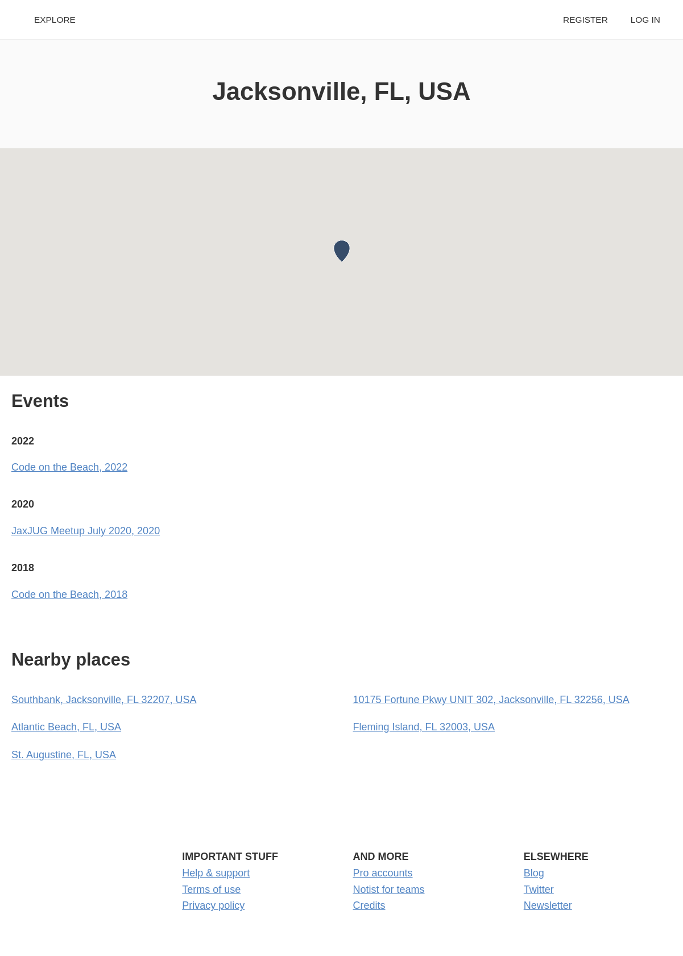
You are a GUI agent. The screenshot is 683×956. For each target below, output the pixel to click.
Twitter (539, 889)
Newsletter (548, 905)
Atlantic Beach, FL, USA (66, 727)
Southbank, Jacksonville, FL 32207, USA (104, 699)
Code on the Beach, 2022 (69, 467)
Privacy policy (213, 905)
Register (585, 19)
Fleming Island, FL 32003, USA (424, 727)
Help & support (216, 873)
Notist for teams (389, 889)
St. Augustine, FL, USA (63, 754)
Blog (534, 873)
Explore (55, 19)
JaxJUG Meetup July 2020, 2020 (85, 531)
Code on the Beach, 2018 (69, 594)
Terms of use (211, 889)
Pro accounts (383, 873)
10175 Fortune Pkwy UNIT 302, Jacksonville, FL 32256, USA (491, 699)
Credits (369, 905)
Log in (645, 19)
